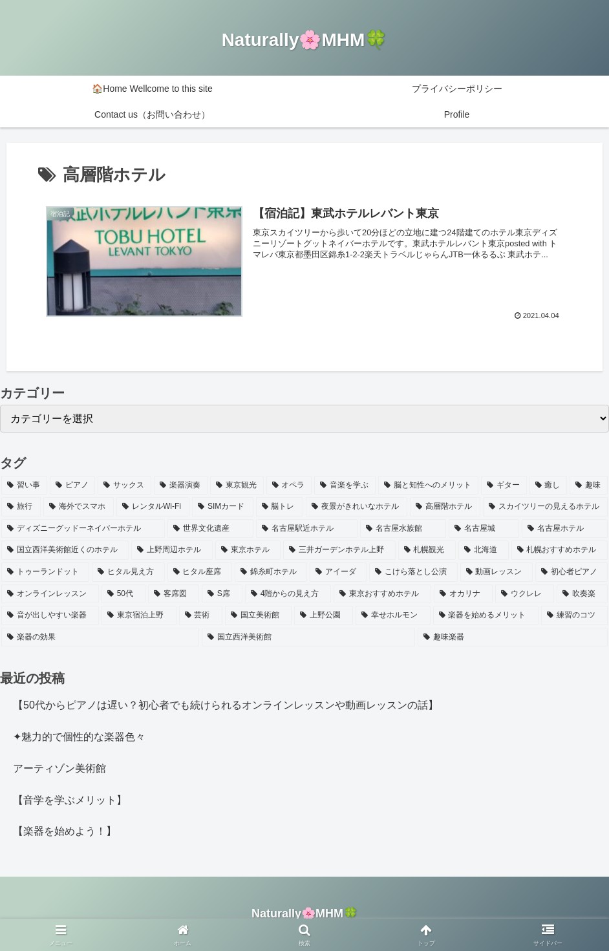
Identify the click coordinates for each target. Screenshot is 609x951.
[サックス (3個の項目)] (124, 485)
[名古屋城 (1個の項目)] (484, 529)
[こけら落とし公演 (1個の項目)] (413, 572)
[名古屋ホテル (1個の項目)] (565, 529)
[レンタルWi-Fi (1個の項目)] (152, 507)
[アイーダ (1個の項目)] (338, 572)
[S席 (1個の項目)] (222, 594)
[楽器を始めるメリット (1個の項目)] (486, 615)
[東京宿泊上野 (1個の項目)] (139, 615)
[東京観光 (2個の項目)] (237, 485)
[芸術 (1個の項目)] (200, 615)
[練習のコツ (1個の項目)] (574, 615)
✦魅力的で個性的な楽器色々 (79, 736)
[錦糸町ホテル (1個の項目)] (271, 572)
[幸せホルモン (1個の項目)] (393, 615)
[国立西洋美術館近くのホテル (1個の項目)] (65, 550)
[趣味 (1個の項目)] (589, 485)
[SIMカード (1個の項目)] (222, 507)
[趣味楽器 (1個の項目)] (513, 637)
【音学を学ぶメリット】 (70, 800)
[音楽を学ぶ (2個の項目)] (345, 485)
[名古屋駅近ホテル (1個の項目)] (307, 529)
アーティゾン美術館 (59, 768)
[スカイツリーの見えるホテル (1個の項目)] (545, 507)
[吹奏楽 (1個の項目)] (582, 594)
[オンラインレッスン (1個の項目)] (50, 594)
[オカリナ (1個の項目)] (463, 594)
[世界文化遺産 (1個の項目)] (210, 529)
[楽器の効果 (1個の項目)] (100, 637)
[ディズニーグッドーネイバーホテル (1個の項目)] (83, 529)
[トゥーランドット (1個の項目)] (45, 572)
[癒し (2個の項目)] (548, 485)
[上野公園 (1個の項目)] (323, 615)
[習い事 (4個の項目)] (24, 485)
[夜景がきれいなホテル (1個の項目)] (356, 507)
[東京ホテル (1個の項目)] (248, 550)
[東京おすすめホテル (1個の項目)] (382, 594)
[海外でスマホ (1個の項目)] (78, 507)
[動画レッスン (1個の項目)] (496, 572)
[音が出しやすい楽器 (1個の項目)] (50, 615)
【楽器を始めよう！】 (64, 831)
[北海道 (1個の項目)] (483, 550)
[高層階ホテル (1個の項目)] (445, 507)
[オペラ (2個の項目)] (289, 485)
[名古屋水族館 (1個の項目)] (403, 529)
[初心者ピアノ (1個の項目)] (571, 572)
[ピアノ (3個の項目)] (73, 485)
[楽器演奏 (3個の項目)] (181, 485)
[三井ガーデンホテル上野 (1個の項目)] (339, 550)
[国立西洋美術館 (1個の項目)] (308, 637)
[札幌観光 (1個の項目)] (427, 550)
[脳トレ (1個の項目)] (279, 507)
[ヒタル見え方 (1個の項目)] (128, 572)
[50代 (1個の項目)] (123, 594)
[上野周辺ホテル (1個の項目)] (171, 550)
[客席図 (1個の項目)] (173, 594)
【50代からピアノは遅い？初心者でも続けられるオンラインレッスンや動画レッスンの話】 (225, 705)
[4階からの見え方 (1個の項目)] (288, 594)
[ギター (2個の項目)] (504, 485)
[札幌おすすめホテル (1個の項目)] (559, 550)
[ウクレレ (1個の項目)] (524, 594)
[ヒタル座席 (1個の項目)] (199, 572)
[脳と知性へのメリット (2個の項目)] (428, 485)
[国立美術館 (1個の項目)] (258, 615)
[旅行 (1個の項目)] (21, 507)
